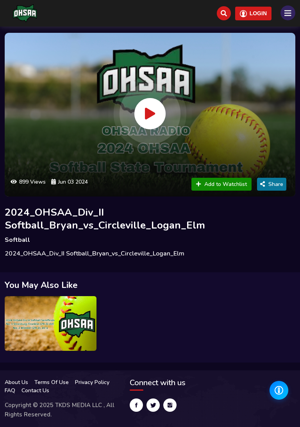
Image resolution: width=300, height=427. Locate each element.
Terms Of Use (51, 382)
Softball (17, 240)
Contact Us (35, 390)
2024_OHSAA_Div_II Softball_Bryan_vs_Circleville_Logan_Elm (105, 218)
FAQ (10, 390)
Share (271, 184)
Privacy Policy (92, 382)
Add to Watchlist (221, 184)
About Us (16, 382)
